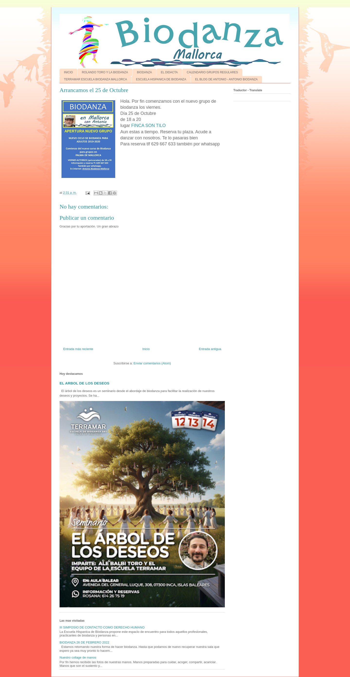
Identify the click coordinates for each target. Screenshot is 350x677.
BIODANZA (144, 72)
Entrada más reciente (78, 349)
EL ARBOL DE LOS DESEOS (84, 383)
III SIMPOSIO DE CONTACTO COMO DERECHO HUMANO (102, 627)
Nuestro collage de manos (78, 657)
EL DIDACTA (169, 72)
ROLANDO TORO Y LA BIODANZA (105, 72)
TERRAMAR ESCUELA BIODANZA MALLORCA (95, 79)
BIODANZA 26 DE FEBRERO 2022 (84, 642)
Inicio (146, 349)
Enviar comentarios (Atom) (152, 363)
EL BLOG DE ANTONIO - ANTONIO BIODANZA (226, 79)
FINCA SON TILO (148, 125)
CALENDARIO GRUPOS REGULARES (212, 72)
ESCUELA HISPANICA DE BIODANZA (161, 79)
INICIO (68, 72)
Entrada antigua (210, 349)
